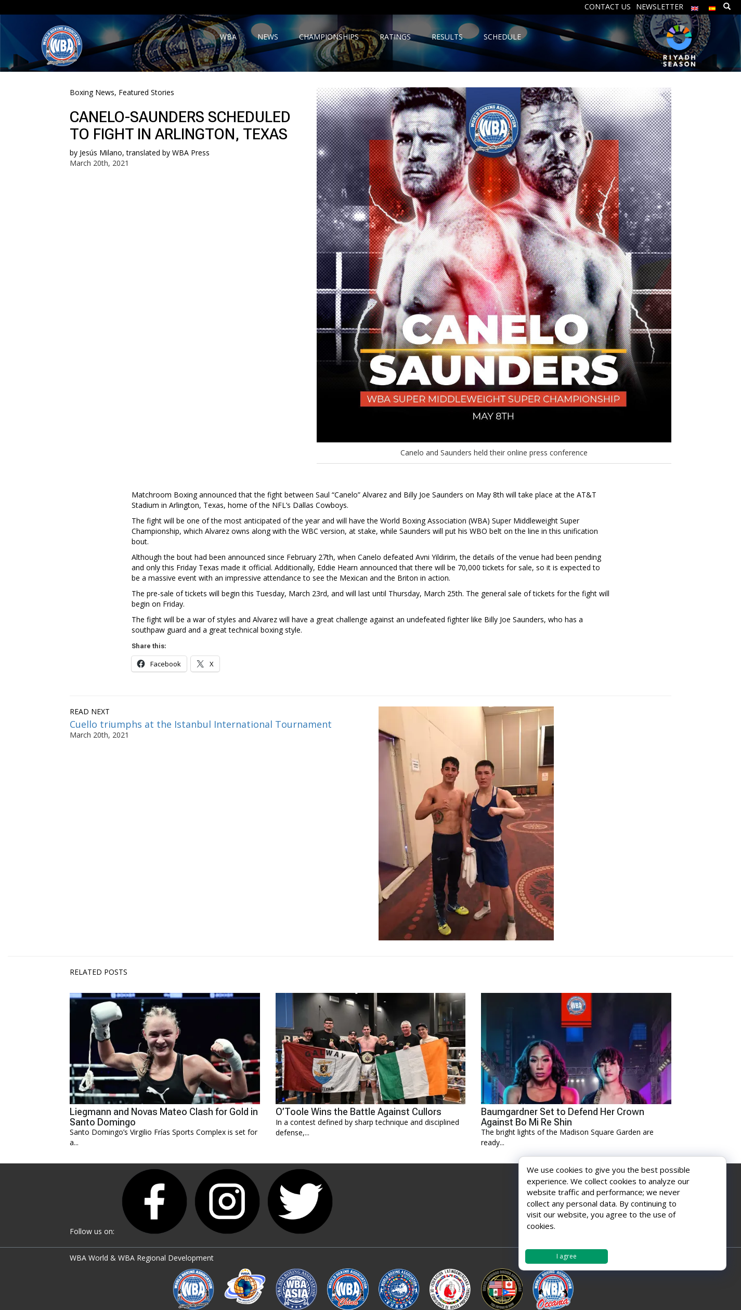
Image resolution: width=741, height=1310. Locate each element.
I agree (566, 1256)
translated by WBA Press (168, 153)
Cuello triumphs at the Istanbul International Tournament (201, 724)
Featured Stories (146, 92)
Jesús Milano (101, 153)
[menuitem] (695, 6)
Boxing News (92, 92)
